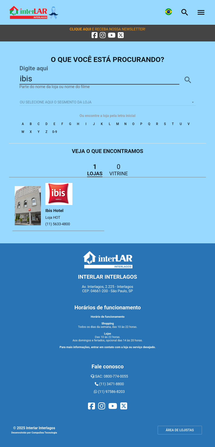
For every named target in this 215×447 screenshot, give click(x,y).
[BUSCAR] (188, 80)
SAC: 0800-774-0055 (109, 376)
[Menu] (201, 12)
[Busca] (185, 12)
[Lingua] (168, 12)
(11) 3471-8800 (109, 384)
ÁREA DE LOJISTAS (180, 430)
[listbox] (107, 102)
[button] (107, 29)
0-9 (54, 132)
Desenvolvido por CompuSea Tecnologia (34, 432)
